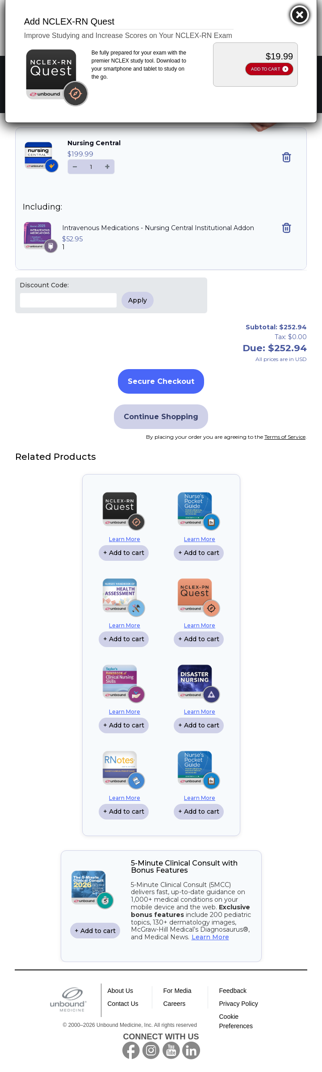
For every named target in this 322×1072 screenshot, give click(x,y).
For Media (177, 990)
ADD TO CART (265, 68)
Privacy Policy (238, 1003)
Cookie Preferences (236, 1021)
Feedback (233, 990)
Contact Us (123, 1003)
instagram (151, 1050)
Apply (137, 300)
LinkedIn (191, 1050)
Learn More (124, 539)
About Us (121, 990)
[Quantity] (91, 167)
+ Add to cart (123, 553)
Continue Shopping (161, 416)
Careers (174, 1003)
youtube (171, 1050)
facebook (131, 1050)
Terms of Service (284, 436)
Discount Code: (44, 285)
